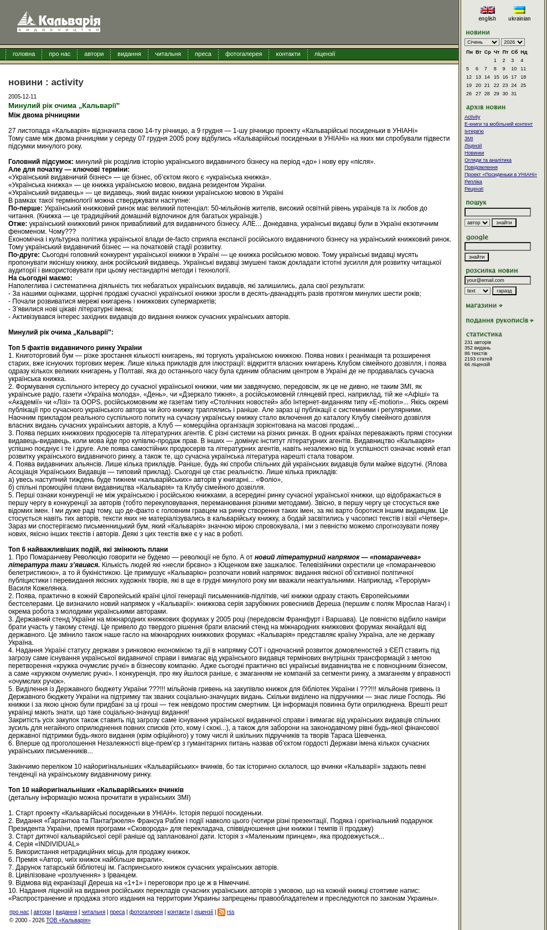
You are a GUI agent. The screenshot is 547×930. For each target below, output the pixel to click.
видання (129, 53)
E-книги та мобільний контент (499, 124)
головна (24, 53)
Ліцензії (473, 145)
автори (94, 53)
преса (203, 53)
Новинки (474, 153)
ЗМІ (469, 138)
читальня (168, 53)
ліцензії (325, 53)
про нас (59, 53)
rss (230, 912)
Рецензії (474, 189)
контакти (288, 53)
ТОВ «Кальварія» (68, 920)
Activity (473, 117)
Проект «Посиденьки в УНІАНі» (501, 174)
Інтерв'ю (474, 131)
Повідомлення (481, 167)
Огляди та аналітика (488, 160)
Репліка (473, 181)
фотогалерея (243, 53)
